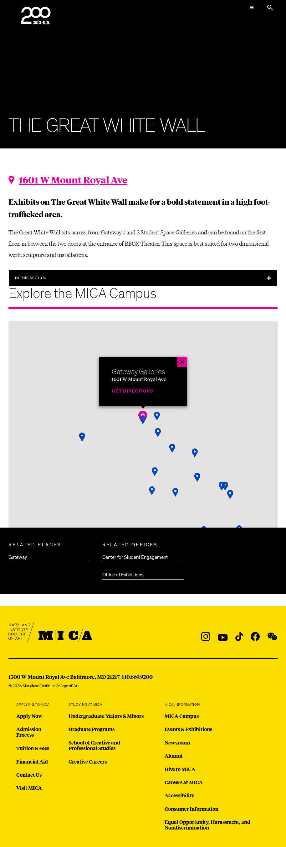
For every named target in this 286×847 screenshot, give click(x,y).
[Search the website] (270, 7)
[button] (143, 419)
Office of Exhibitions (122, 575)
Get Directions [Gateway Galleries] (133, 391)
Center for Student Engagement (135, 557)
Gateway (17, 557)
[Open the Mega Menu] (251, 7)
